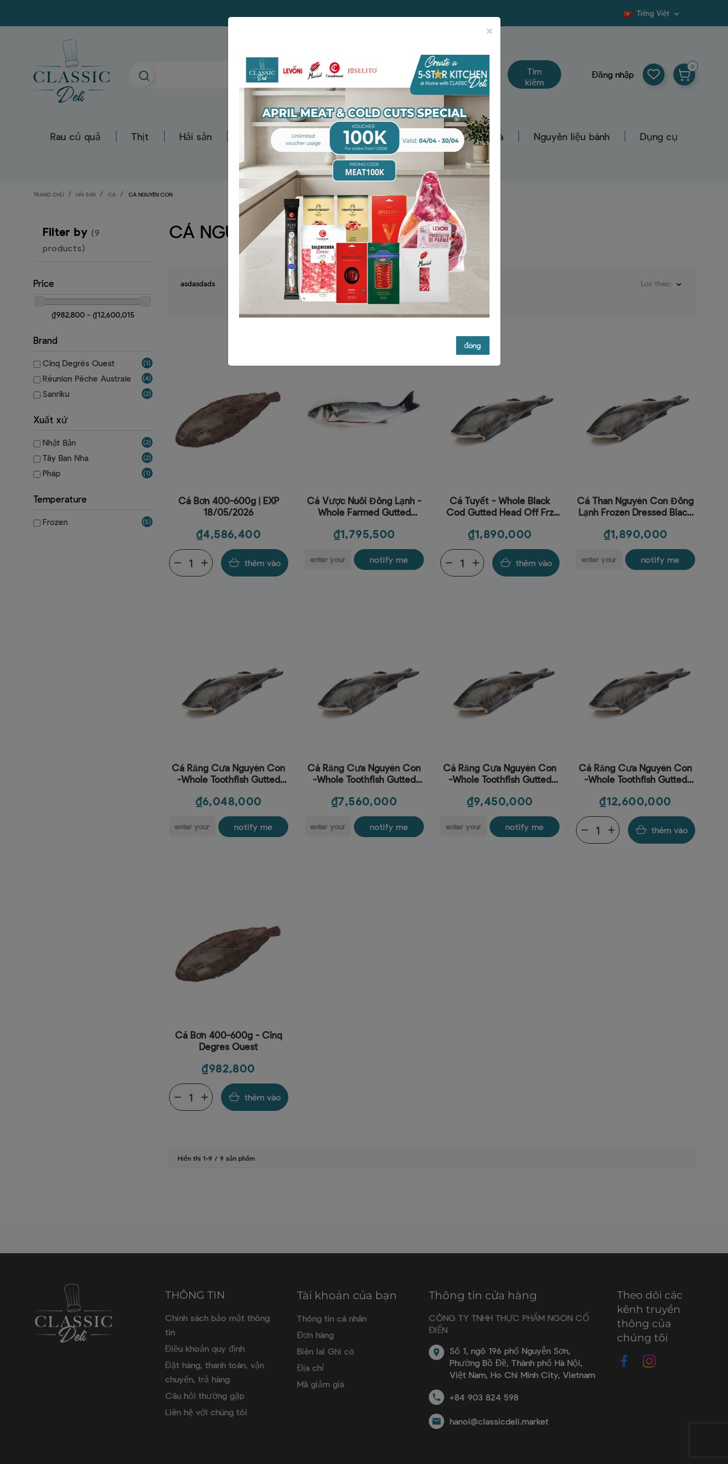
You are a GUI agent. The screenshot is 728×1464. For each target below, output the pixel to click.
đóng (472, 345)
